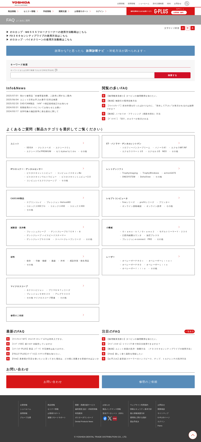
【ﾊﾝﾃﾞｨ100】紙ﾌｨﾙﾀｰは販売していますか (31, 344)
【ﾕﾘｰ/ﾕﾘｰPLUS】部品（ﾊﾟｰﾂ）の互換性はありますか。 (38, 349)
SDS (169, 3)
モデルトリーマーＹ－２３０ (173, 231)
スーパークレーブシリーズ (68, 239)
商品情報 (51, 405)
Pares (160, 426)
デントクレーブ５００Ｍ (38, 239)
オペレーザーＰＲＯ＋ (133, 261)
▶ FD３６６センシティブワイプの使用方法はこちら (37, 35)
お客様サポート (54, 413)
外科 (63, 261)
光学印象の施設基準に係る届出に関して (39, 111)
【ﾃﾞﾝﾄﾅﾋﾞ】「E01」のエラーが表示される (128, 119)
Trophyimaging (130, 173)
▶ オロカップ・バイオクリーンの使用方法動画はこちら (39, 39)
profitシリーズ (147, 202)
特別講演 (78, 413)
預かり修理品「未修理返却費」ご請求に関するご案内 (46, 96)
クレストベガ (44, 147)
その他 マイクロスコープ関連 (41, 298)
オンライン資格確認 (132, 206)
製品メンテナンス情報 (112, 409)
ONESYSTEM (128, 177)
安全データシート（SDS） (114, 413)
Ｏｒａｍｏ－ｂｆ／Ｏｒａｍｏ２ (138, 231)
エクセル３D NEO (157, 151)
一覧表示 (189, 331)
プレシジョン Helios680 (59, 202)
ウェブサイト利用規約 (139, 405)
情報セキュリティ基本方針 (141, 409)
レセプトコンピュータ (117, 198)
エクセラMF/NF (179, 147)
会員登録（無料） (179, 12)
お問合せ (161, 405)
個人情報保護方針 (137, 413)
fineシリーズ (128, 202)
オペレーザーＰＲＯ (132, 265)
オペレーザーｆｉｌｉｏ (134, 268)
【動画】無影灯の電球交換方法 (122, 101)
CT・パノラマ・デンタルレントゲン (123, 144)
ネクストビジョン (35, 290)
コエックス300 (77, 206)
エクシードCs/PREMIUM (39, 151)
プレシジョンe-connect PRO (137, 239)
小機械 (109, 228)
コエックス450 (57, 206)
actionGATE (170, 173)
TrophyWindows (151, 173)
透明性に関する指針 (138, 417)
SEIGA (30, 147)
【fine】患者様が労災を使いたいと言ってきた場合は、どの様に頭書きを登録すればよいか (55, 359)
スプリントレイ (34, 202)
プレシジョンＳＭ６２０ (38, 294)
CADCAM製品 (17, 198)
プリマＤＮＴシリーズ (59, 290)
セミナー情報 (53, 409)
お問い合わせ (53, 381)
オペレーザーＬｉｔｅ (157, 265)
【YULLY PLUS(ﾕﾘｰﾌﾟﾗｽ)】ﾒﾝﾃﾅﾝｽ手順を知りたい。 (36, 354)
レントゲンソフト (114, 169)
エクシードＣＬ (63, 147)
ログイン (179, 9)
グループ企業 (25, 417)
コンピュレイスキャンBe (69, 173)
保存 (29, 261)
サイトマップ (163, 413)
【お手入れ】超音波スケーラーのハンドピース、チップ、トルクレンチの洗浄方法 (146, 359)
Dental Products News (84, 421)
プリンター (164, 202)
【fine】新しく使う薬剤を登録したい (125, 354)
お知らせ (106, 405)
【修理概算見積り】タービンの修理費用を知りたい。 (132, 96)
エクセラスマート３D (132, 151)
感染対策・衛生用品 (79, 261)
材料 (13, 257)
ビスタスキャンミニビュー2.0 (76, 177)
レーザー (110, 257)
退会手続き (134, 421)
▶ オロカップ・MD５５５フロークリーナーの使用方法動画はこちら (46, 32)
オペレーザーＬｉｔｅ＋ (160, 261)
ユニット (15, 144)
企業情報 (23, 405)
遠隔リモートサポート (57, 417)
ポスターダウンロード (84, 417)
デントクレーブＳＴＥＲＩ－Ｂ (66, 231)
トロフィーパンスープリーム (136, 147)
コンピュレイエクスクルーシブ (42, 180)
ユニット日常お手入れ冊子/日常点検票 (39, 100)
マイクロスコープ (19, 286)
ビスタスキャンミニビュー (39, 173)
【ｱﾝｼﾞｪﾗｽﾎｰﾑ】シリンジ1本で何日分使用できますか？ (133, 344)
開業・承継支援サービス (85, 405)
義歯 (54, 261)
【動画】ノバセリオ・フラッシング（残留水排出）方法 (134, 114)
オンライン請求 (153, 206)
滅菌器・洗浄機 (18, 228)
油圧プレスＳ (152, 235)
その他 (84, 151)
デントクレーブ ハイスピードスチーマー (46, 235)
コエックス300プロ (36, 206)
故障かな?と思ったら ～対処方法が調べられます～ (100, 50)
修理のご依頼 (17, 315)
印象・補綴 (41, 261)
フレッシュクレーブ (36, 231)
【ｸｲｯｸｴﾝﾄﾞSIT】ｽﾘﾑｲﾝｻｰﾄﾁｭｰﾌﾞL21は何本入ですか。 (37, 339)
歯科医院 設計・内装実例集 (86, 409)
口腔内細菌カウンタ (132, 235)
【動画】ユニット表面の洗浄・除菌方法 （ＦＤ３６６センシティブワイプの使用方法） (151, 349)
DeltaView (145, 177)
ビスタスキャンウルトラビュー (42, 177)
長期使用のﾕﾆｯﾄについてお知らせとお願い (40, 107)
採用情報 (23, 413)
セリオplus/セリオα (66, 151)
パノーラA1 (160, 147)
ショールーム (25, 409)
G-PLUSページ (164, 417)
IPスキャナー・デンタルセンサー (27, 169)
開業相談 (161, 409)
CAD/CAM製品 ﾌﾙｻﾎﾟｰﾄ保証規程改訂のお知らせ (44, 103)
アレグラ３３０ (62, 294)
